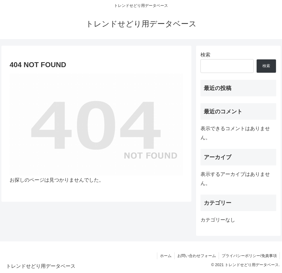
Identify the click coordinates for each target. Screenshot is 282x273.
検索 (205, 55)
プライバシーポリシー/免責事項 (249, 255)
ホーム (166, 255)
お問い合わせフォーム (196, 255)
